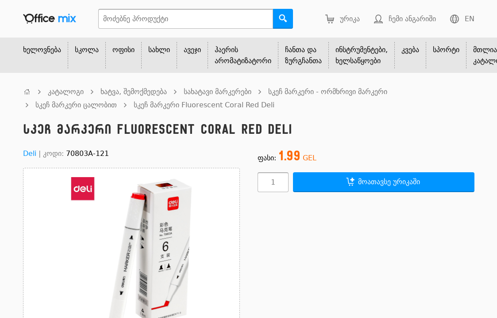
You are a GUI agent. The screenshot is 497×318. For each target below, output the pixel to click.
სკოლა (87, 49)
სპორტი (446, 49)
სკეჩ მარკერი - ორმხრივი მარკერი (327, 91)
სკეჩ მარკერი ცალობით (76, 105)
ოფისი (123, 49)
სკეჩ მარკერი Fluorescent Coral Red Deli (204, 105)
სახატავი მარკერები (217, 91)
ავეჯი (192, 49)
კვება (410, 49)
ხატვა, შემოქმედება (133, 91)
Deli (29, 153)
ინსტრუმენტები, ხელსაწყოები (361, 55)
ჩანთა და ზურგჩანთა (303, 55)
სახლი (159, 49)
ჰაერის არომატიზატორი (243, 55)
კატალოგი (66, 91)
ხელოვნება (42, 49)
